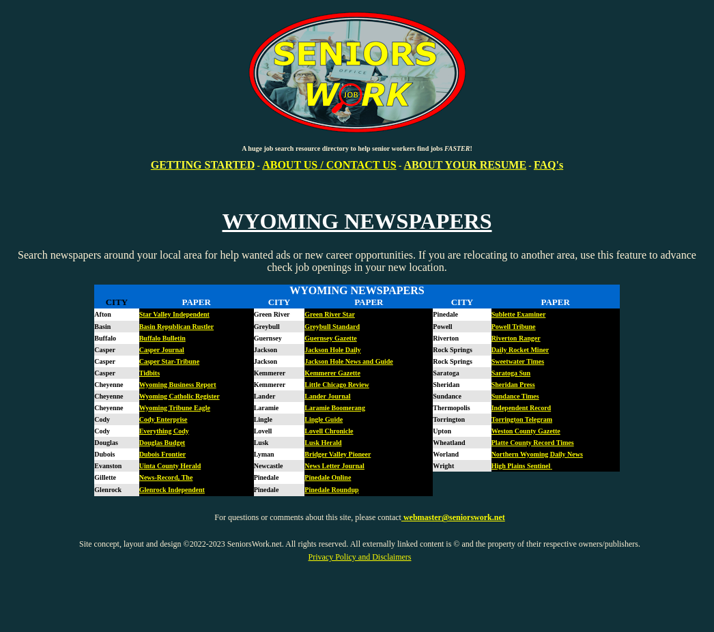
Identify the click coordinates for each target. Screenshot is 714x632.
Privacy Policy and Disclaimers (360, 557)
